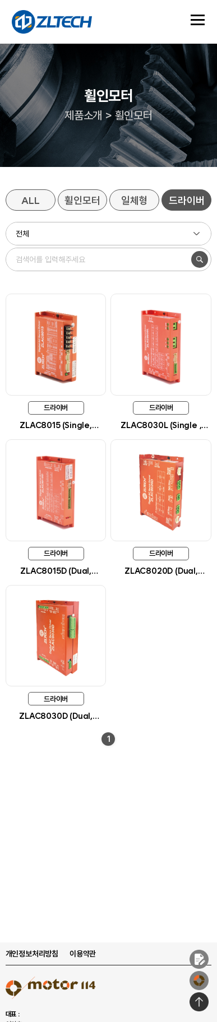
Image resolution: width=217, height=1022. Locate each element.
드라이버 (186, 200)
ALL (30, 200)
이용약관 (83, 953)
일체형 (134, 200)
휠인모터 (82, 200)
